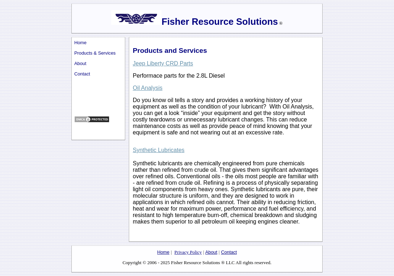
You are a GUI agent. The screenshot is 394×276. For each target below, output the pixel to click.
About (80, 63)
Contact (82, 74)
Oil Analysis (148, 88)
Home (80, 42)
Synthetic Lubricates (158, 150)
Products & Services (95, 53)
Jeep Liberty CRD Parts (163, 63)
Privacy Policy (188, 252)
